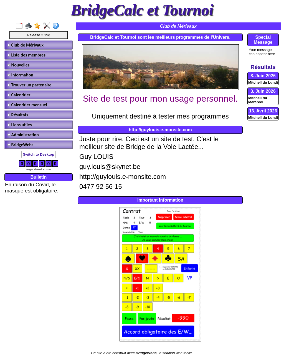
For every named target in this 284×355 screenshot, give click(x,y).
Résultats (17, 114)
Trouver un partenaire (29, 85)
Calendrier (19, 94)
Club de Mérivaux (25, 45)
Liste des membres (26, 55)
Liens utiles (19, 124)
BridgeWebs (20, 144)
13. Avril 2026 (263, 111)
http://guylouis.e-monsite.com (160, 129)
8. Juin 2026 (263, 75)
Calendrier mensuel (27, 104)
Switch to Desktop (38, 154)
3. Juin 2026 (263, 91)
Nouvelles (18, 65)
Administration (23, 134)
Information (20, 75)
